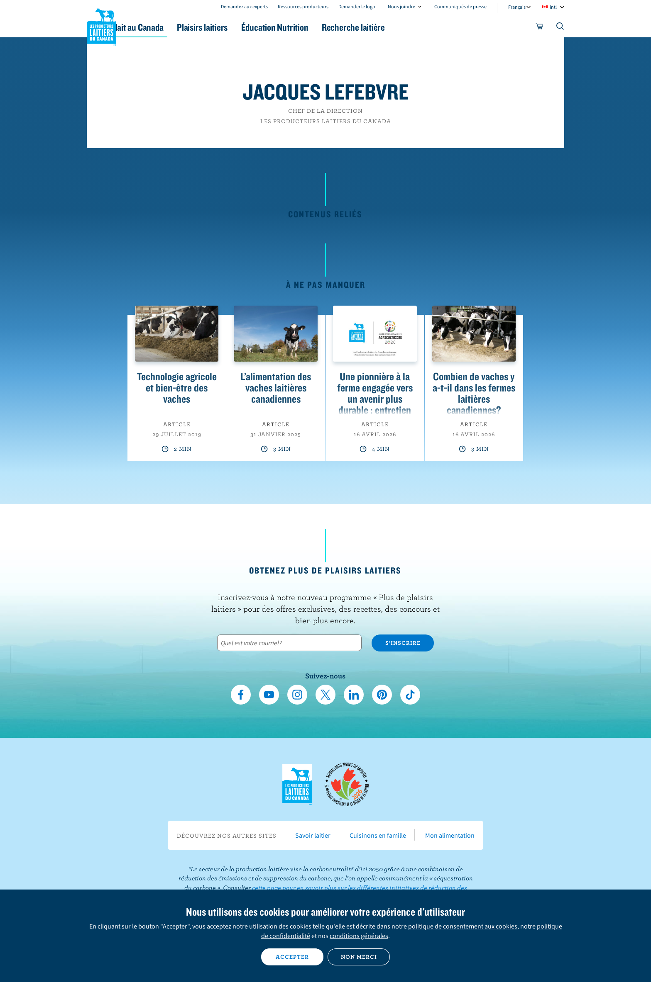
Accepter (292, 956)
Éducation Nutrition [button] (324, 27)
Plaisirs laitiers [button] (243, 27)
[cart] (539, 27)
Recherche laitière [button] (411, 27)
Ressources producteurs (303, 6)
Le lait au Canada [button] (167, 27)
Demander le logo (356, 6)
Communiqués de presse (460, 6)
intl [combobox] (553, 7)
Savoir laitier (312, 835)
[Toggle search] (560, 27)
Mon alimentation (450, 835)
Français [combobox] (517, 7)
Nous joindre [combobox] (401, 6)
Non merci (359, 956)
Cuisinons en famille (378, 835)
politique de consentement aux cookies (462, 926)
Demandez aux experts (244, 6)
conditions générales (359, 935)
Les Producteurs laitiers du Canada (102, 25)
